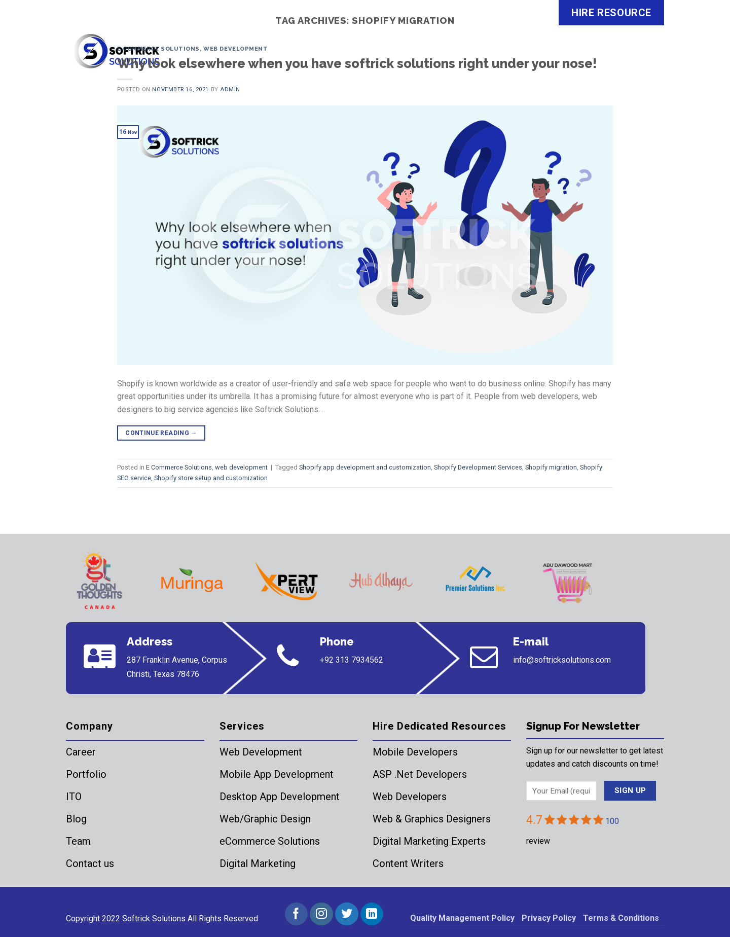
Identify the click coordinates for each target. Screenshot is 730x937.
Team (78, 841)
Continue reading (161, 433)
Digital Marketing (258, 863)
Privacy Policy (549, 918)
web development (235, 48)
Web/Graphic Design (265, 819)
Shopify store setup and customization (211, 478)
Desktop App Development (280, 796)
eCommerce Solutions (270, 841)
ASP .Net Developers (420, 774)
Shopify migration (551, 467)
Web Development (261, 752)
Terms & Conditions (621, 918)
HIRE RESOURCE (611, 13)
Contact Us (630, 58)
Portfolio (86, 774)
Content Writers (408, 863)
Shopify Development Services (478, 467)
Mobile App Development (277, 774)
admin (230, 89)
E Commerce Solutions (158, 48)
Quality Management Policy (462, 918)
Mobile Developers (415, 752)
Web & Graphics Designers (432, 819)
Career (81, 752)
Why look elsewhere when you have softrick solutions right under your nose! (357, 63)
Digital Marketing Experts (429, 841)
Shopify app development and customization (365, 467)
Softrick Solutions (154, 918)
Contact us (90, 863)
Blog (76, 819)
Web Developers (410, 796)
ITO (74, 796)
